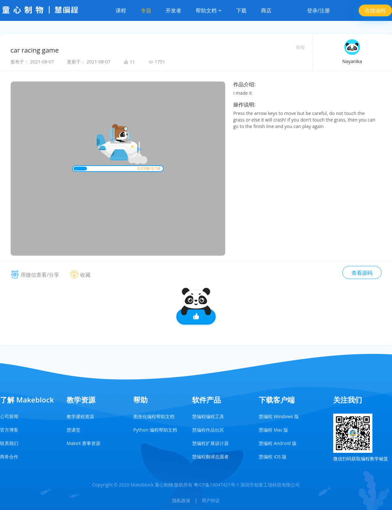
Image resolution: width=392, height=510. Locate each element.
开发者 (173, 10)
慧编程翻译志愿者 (210, 456)
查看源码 (361, 272)
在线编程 (375, 10)
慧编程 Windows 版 (279, 416)
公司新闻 (9, 416)
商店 (266, 10)
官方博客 (9, 430)
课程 (121, 10)
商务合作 (9, 456)
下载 (241, 10)
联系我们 (9, 443)
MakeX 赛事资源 (83, 443)
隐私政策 (181, 500)
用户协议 (211, 500)
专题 (146, 10)
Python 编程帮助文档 (155, 430)
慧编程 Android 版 (278, 443)
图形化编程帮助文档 (153, 416)
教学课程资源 (80, 416)
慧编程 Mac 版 (273, 430)
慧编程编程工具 (208, 416)
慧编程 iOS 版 (272, 456)
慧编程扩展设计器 (210, 443)
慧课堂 (73, 430)
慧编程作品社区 (208, 430)
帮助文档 (209, 10)
